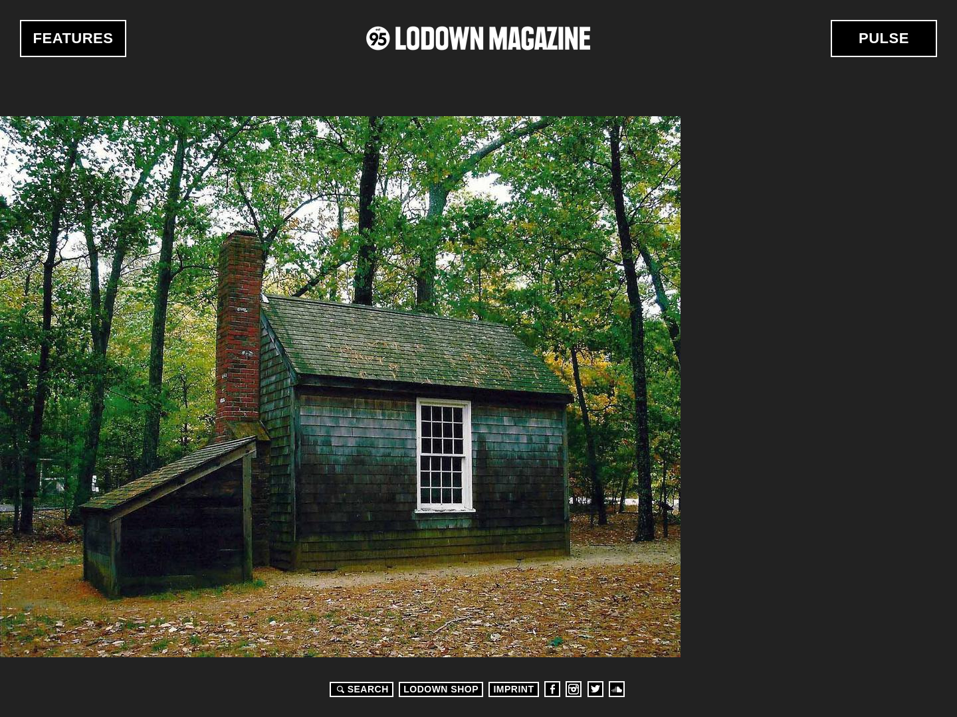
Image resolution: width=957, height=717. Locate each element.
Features (73, 38)
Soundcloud (617, 689)
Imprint (513, 689)
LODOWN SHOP (440, 689)
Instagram (574, 689)
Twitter (595, 689)
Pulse (884, 38)
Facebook (552, 689)
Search (361, 689)
